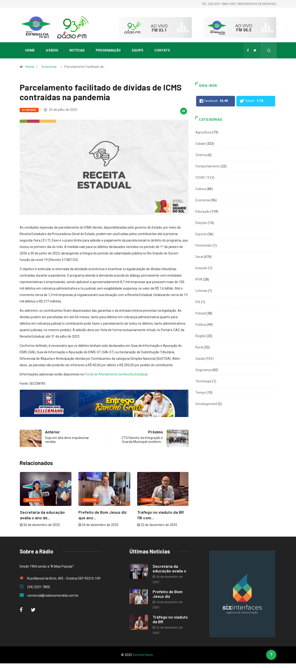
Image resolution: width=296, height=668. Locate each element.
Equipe (137, 50)
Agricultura (203, 132)
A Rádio (52, 50)
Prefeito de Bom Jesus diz (167, 594)
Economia (49, 67)
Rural (199, 347)
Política (90, 500)
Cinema (201, 155)
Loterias (201, 291)
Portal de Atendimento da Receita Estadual (116, 374)
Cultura (200, 189)
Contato (162, 50)
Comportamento (207, 166)
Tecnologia (203, 381)
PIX (197, 302)
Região (200, 336)
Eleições (201, 223)
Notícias (77, 50)
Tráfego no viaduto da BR (170, 619)
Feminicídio (203, 245)
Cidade (148, 500)
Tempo (200, 392)
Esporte (201, 234)
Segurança (203, 370)
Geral (199, 257)
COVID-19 (202, 177)
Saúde (200, 358)
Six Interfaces (143, 655)
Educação (33, 500)
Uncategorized (206, 404)
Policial (200, 313)
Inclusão (201, 268)
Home (30, 50)
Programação (108, 50)
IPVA (198, 279)
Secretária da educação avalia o (169, 568)
